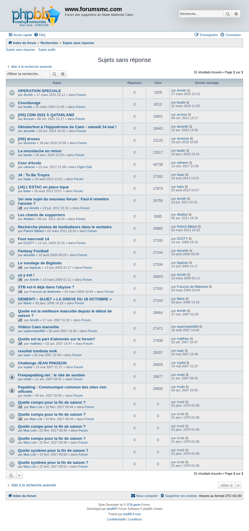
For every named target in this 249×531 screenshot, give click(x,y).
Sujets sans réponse (20, 49)
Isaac (27, 179)
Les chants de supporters (41, 215)
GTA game (133, 504)
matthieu (36, 343)
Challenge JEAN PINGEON (42, 363)
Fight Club (84, 167)
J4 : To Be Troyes (34, 175)
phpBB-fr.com (132, 514)
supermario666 (34, 331)
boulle (27, 107)
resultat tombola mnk (37, 351)
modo (27, 379)
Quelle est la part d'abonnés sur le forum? (56, 339)
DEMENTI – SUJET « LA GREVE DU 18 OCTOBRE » (65, 299)
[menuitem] (39, 34)
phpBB (111, 508)
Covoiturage (29, 103)
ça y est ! (26, 275)
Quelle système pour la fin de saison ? (53, 450)
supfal (27, 367)
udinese (29, 167)
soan (27, 355)
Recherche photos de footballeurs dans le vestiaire (65, 227)
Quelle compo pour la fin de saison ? (52, 402)
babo (27, 191)
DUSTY (28, 243)
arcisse (28, 119)
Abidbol (28, 219)
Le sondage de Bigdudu (40, 263)
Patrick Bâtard (33, 231)
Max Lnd (36, 407)
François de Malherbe (45, 291)
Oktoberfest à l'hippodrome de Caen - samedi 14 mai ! (67, 127)
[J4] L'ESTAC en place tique (43, 187)
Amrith (28, 95)
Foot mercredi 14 (33, 239)
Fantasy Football (33, 251)
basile (27, 155)
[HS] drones (29, 139)
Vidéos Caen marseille (38, 327)
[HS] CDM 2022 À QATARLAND (46, 115)
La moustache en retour (40, 151)
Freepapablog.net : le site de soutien (51, 375)
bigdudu (35, 267)
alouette (29, 131)
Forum (81, 95)
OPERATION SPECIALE (39, 91)
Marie (27, 303)
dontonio (29, 143)
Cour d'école (29, 163)
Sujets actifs (46, 49)
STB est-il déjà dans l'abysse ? (46, 287)
